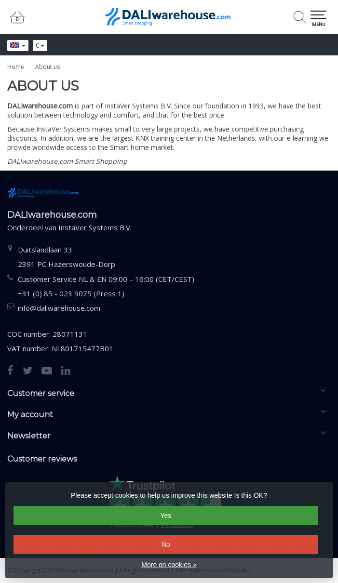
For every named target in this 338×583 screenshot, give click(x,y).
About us (47, 67)
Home (15, 67)
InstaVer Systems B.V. (95, 227)
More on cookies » (168, 565)
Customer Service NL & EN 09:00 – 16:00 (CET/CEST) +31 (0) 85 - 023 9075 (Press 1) (106, 286)
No (166, 544)
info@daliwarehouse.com (59, 308)
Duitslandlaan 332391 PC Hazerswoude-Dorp (66, 257)
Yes (165, 515)
